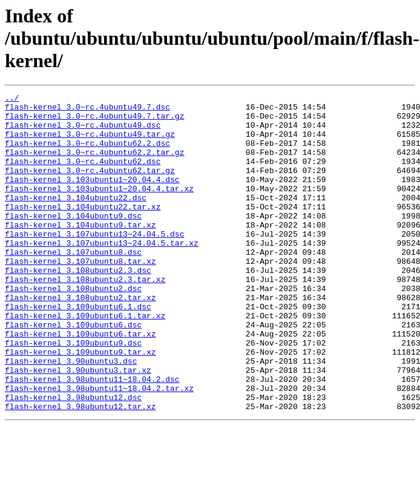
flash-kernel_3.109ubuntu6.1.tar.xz (85, 360)
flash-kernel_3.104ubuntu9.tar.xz (80, 251)
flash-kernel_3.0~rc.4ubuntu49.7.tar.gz (94, 121)
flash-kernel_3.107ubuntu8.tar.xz (80, 295)
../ (12, 99)
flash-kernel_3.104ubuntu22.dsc (75, 219)
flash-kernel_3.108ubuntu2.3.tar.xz (85, 317)
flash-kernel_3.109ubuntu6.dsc (73, 371)
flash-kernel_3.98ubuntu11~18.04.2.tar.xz (99, 447)
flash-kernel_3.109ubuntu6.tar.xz (80, 382)
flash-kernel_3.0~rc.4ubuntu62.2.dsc (87, 153)
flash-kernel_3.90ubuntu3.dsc (71, 415)
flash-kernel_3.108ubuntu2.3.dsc (78, 306)
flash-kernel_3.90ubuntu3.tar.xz (78, 426)
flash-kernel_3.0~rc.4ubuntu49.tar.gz (90, 142)
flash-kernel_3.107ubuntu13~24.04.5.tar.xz (102, 273)
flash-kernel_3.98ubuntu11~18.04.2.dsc (92, 437)
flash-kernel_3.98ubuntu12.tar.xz (80, 469)
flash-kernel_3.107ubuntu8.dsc (73, 284)
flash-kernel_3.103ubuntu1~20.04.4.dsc (92, 197)
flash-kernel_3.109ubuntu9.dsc (73, 393)
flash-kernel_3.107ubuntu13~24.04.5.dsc (94, 262)
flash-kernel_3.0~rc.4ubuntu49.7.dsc (87, 110)
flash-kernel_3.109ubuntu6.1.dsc (78, 349)
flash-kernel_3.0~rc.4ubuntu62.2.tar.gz (94, 164)
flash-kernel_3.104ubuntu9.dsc (73, 240)
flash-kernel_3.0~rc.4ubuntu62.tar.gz (90, 186)
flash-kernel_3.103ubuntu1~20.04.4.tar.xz (99, 208)
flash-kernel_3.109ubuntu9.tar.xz (80, 404)
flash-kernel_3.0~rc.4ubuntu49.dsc (82, 131)
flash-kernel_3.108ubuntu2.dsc (73, 328)
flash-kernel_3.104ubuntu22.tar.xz (82, 230)
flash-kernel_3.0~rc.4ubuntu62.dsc (82, 175)
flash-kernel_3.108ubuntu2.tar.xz (80, 338)
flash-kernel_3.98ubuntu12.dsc (73, 458)
